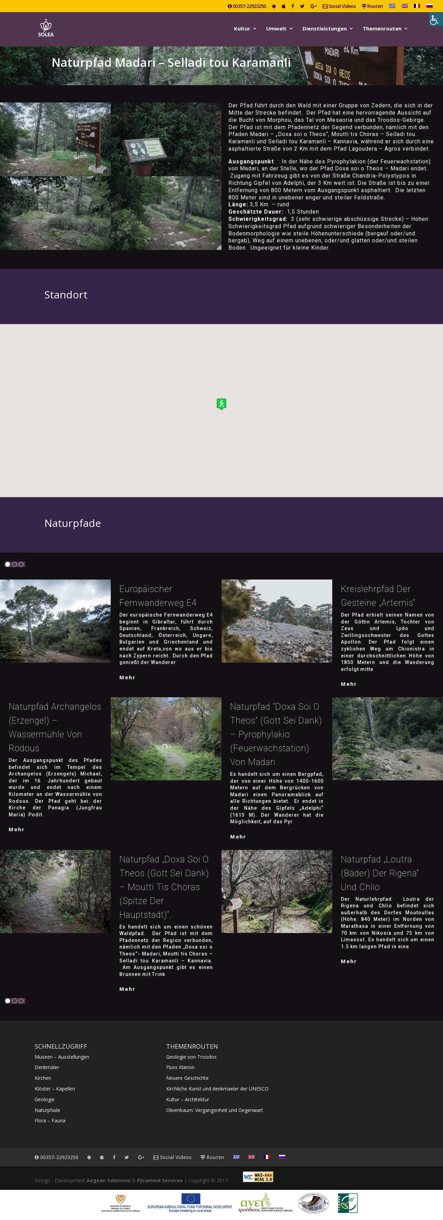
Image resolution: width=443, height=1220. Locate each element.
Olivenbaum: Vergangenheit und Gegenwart (214, 1110)
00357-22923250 (247, 6)
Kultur (242, 29)
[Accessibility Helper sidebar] (436, 19)
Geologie (45, 1099)
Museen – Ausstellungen (62, 1056)
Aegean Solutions (108, 1180)
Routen (372, 6)
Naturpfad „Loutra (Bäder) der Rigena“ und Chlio (380, 873)
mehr (127, 677)
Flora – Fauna (50, 1120)
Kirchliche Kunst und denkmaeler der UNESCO (217, 1088)
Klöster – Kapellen (55, 1088)
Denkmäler (47, 1067)
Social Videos (339, 6)
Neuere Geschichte (187, 1078)
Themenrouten (382, 29)
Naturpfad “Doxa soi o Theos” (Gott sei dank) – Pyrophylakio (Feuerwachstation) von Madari (276, 734)
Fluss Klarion (180, 1067)
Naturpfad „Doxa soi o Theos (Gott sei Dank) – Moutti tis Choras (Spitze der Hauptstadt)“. (164, 887)
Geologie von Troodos (191, 1056)
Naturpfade (47, 1110)
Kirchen (43, 1078)
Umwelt (276, 29)
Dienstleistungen (324, 29)
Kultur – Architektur (187, 1099)
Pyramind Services (160, 1180)
